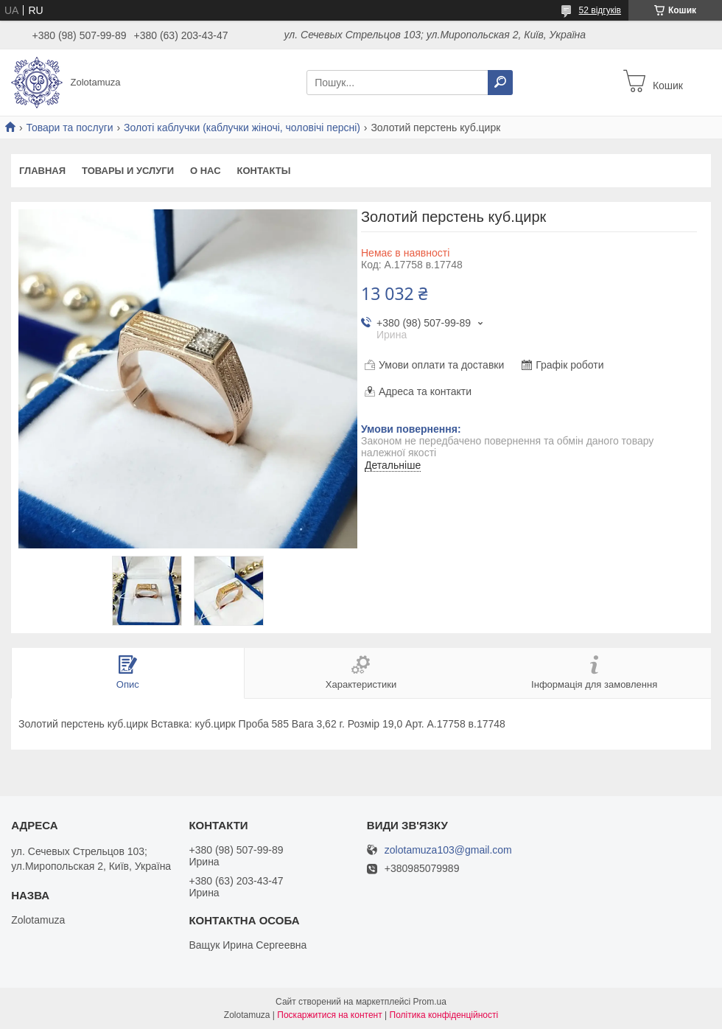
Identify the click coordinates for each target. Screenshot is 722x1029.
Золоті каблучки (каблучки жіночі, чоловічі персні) (242, 127)
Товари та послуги (69, 127)
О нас (205, 170)
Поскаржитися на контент (329, 1015)
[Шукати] (500, 82)
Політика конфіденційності (444, 1015)
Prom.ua (429, 1002)
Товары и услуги (128, 170)
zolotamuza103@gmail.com (448, 850)
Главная (42, 170)
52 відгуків (600, 10)
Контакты (264, 170)
